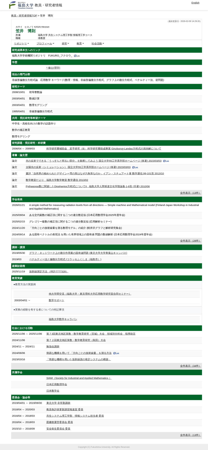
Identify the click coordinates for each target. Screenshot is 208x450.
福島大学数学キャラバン (63, 319)
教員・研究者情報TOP (24, 15)
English (195, 2)
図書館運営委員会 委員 (59, 422)
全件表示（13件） (190, 192)
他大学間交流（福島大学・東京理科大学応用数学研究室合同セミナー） (90, 293)
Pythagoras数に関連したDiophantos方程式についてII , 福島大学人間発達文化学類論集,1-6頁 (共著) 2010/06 (88, 186)
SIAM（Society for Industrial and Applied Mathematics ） (79, 378)
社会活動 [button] (97, 43)
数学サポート (56, 300)
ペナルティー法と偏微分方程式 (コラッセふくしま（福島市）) (65, 259)
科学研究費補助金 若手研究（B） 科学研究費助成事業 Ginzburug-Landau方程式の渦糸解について (103, 148)
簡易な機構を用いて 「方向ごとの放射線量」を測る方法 (79, 352)
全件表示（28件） (190, 240)
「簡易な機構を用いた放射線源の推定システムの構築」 (78, 359)
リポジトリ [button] (20, 43)
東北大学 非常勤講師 (58, 402)
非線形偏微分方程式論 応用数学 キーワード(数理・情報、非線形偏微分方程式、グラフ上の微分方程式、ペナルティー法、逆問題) (88, 79)
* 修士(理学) (53, 67)
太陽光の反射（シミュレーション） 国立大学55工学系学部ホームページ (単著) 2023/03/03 (78, 167)
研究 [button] (64, 43)
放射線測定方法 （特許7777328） (48, 271)
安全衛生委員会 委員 (58, 428)
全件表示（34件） (190, 365)
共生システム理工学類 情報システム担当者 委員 (75, 415)
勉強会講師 (52, 346)
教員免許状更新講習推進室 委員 (64, 409)
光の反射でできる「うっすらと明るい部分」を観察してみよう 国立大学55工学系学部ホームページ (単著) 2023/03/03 (93, 160)
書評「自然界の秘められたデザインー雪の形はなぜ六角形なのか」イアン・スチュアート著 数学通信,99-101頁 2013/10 (95, 173)
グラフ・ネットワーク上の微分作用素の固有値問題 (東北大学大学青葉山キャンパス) (78, 252)
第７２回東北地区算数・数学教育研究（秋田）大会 (76, 340)
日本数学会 (52, 390)
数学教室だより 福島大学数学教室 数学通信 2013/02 (57, 179)
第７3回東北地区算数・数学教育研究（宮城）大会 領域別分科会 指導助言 (90, 333)
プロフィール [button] (44, 43)
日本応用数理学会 (56, 384)
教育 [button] (79, 43)
